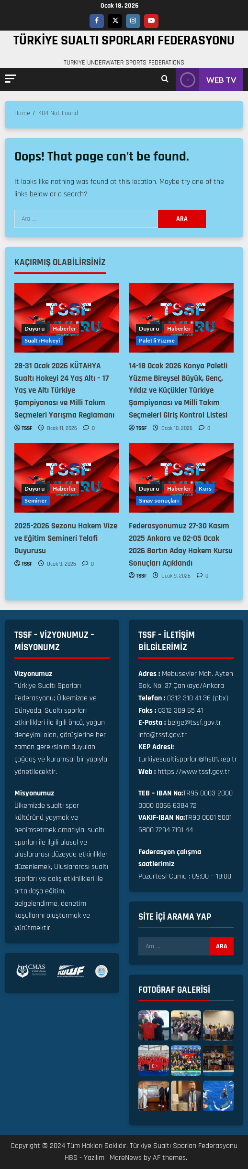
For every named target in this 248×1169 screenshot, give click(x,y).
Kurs (205, 488)
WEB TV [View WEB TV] (206, 79)
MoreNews (126, 1158)
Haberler (65, 328)
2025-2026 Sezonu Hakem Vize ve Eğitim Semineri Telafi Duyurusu (65, 538)
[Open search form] (165, 80)
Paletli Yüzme (157, 340)
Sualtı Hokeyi (42, 340)
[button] (10, 79)
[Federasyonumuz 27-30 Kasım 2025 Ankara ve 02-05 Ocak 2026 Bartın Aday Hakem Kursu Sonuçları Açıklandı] (181, 478)
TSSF (27, 428)
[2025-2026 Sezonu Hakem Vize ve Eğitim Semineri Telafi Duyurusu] (66, 478)
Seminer (35, 500)
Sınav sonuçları (159, 500)
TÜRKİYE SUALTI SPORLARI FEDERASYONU (124, 40)
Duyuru (34, 328)
